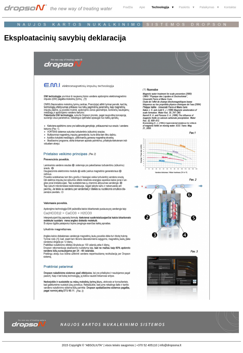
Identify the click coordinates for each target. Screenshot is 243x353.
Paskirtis (184, 7)
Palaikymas (207, 7)
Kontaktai (230, 7)
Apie (142, 7)
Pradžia (128, 7)
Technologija (160, 7)
